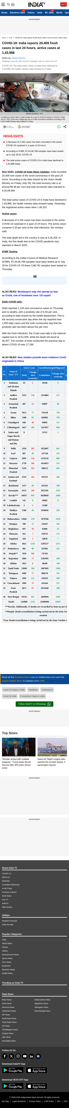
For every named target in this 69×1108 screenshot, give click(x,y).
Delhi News (7, 1003)
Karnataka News (9, 1041)
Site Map (5, 1101)
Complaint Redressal (10, 885)
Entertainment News (10, 955)
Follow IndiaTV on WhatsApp (34, 704)
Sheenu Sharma (18, 58)
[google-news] (38, 1056)
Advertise (6, 881)
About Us (6, 877)
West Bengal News (42, 1011)
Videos (31, 12)
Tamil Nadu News (9, 1022)
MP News (6, 1015)
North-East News (9, 1018)
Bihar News (7, 1000)
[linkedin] (31, 1056)
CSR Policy (49, 1101)
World (59, 12)
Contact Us (6, 873)
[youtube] (24, 1056)
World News (7, 943)
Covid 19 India (9, 696)
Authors (5, 903)
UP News (6, 1026)
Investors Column (9, 892)
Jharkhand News (9, 1011)
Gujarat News (7, 1033)
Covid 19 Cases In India (14, 690)
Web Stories (7, 907)
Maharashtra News (42, 1000)
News (4, 38)
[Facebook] (4, 1056)
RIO (58, 1101)
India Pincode (7, 925)
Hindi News (7, 896)
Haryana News (8, 1007)
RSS (66, 1101)
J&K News (6, 1037)
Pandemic (33, 690)
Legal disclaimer (19, 1101)
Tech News (6, 962)
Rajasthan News (41, 1003)
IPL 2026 (49, 12)
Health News (7, 973)
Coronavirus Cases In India (32, 696)
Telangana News (42, 1007)
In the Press (7, 888)
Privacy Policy (35, 1101)
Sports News (7, 958)
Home (4, 12)
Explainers (6, 966)
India (39, 12)
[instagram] (18, 1056)
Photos (5, 947)
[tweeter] (11, 1056)
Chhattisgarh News (10, 1030)
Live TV (5, 900)
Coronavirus (47, 690)
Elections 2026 (17, 12)
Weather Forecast (9, 921)
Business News (8, 969)
